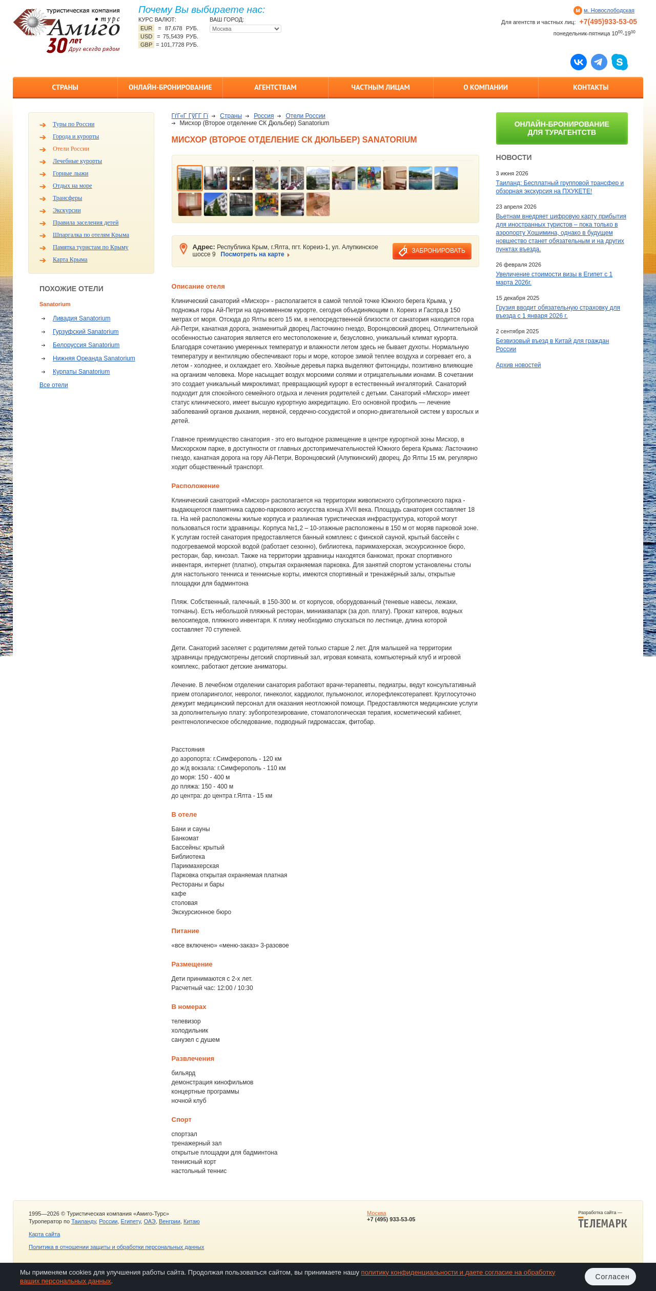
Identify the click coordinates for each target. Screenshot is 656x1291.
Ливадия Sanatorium (81, 318)
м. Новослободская (609, 10)
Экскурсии (67, 210)
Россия (264, 115)
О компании (485, 87)
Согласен (613, 1277)
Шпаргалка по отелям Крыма (91, 234)
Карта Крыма (70, 259)
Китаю (191, 1221)
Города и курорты (76, 136)
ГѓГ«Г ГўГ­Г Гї (190, 115)
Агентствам (275, 87)
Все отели (53, 385)
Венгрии (169, 1221)
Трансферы (67, 197)
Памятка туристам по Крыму (91, 247)
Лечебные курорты (77, 161)
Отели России (71, 148)
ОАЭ (149, 1221)
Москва (376, 1213)
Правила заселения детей (85, 222)
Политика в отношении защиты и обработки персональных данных (116, 1247)
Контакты (590, 87)
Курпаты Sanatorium (81, 371)
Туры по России (73, 124)
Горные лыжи (70, 173)
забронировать (438, 250)
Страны (65, 87)
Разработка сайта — (602, 1219)
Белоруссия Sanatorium (86, 345)
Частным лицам (380, 87)
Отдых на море (72, 185)
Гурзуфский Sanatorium (86, 331)
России (108, 1221)
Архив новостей (518, 365)
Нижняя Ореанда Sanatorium (94, 358)
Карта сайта (44, 1234)
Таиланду (83, 1221)
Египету (131, 1221)
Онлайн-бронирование (170, 87)
